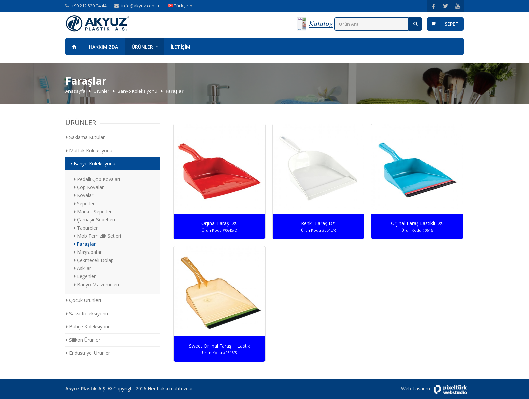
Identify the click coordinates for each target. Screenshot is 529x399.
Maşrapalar (88, 252)
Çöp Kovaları (89, 187)
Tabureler (86, 227)
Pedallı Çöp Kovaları (97, 179)
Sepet (452, 24)
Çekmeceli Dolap (94, 260)
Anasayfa (73, 46)
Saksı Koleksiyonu (87, 313)
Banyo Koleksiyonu (138, 91)
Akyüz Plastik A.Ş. (86, 388)
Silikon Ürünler (83, 340)
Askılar (82, 268)
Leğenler (85, 276)
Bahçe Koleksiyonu (88, 326)
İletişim (180, 47)
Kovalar (83, 195)
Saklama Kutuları (86, 137)
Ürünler (142, 47)
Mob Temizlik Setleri (97, 236)
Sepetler (84, 203)
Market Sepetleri (93, 211)
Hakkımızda (103, 47)
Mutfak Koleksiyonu (89, 150)
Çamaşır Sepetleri (94, 219)
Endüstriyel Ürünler (88, 353)
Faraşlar (85, 244)
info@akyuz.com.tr (140, 6)
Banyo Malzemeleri (96, 284)
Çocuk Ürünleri (83, 300)
